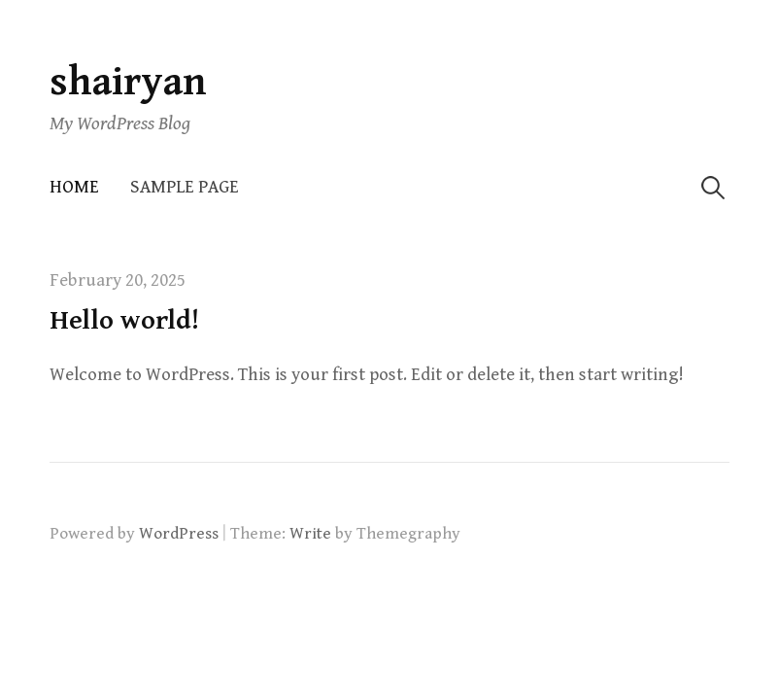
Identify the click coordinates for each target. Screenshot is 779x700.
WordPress (179, 533)
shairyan (128, 82)
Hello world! (124, 320)
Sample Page (184, 187)
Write (310, 533)
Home (74, 187)
